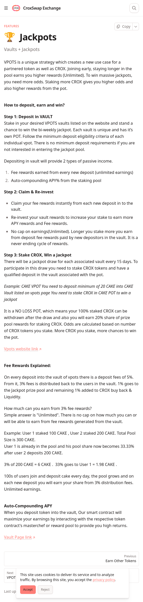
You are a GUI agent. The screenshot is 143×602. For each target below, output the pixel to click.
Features (11, 26)
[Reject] (45, 589)
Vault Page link (19, 537)
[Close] (123, 574)
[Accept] (28, 589)
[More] (136, 26)
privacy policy (104, 579)
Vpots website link (23, 349)
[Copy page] (123, 26)
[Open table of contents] (6, 8)
